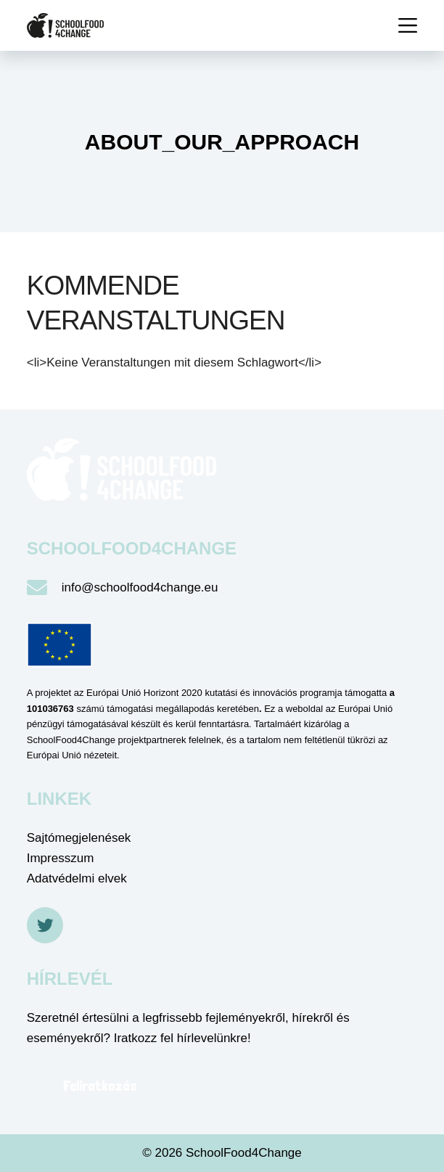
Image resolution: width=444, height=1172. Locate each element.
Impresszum (60, 858)
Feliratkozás (100, 1085)
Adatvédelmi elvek (77, 878)
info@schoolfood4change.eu (140, 587)
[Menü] (407, 25)
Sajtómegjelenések (79, 838)
